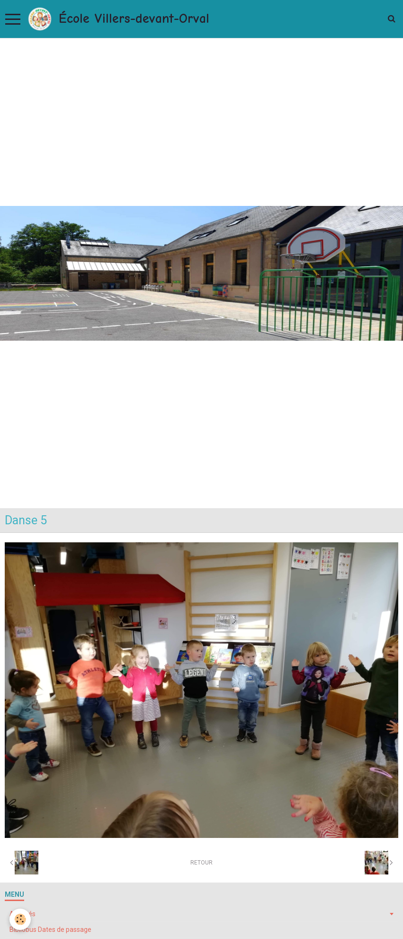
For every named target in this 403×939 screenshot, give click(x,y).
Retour (201, 862)
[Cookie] (20, 919)
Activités (22, 914)
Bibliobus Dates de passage (50, 929)
